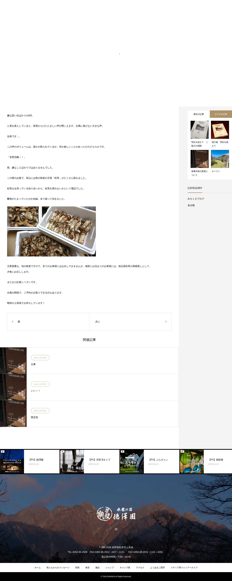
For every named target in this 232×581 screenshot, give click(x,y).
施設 (97, 567)
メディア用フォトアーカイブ (184, 567)
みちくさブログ (40, 358)
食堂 (87, 567)
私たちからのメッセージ (58, 567)
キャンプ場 (125, 567)
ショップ (109, 567)
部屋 (77, 567)
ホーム (37, 567)
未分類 (191, 205)
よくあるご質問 (157, 567)
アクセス (140, 567)
